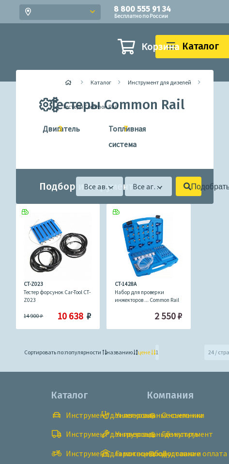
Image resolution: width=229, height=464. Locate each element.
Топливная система (114, 135)
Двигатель (48, 129)
